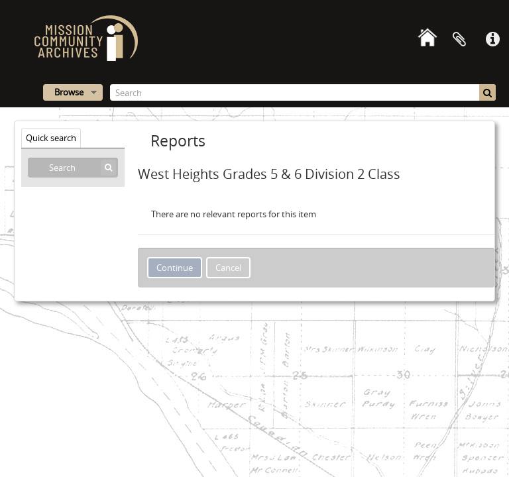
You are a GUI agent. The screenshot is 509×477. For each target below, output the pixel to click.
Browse (69, 92)
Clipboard (459, 39)
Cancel (228, 268)
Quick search (51, 138)
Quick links (492, 39)
